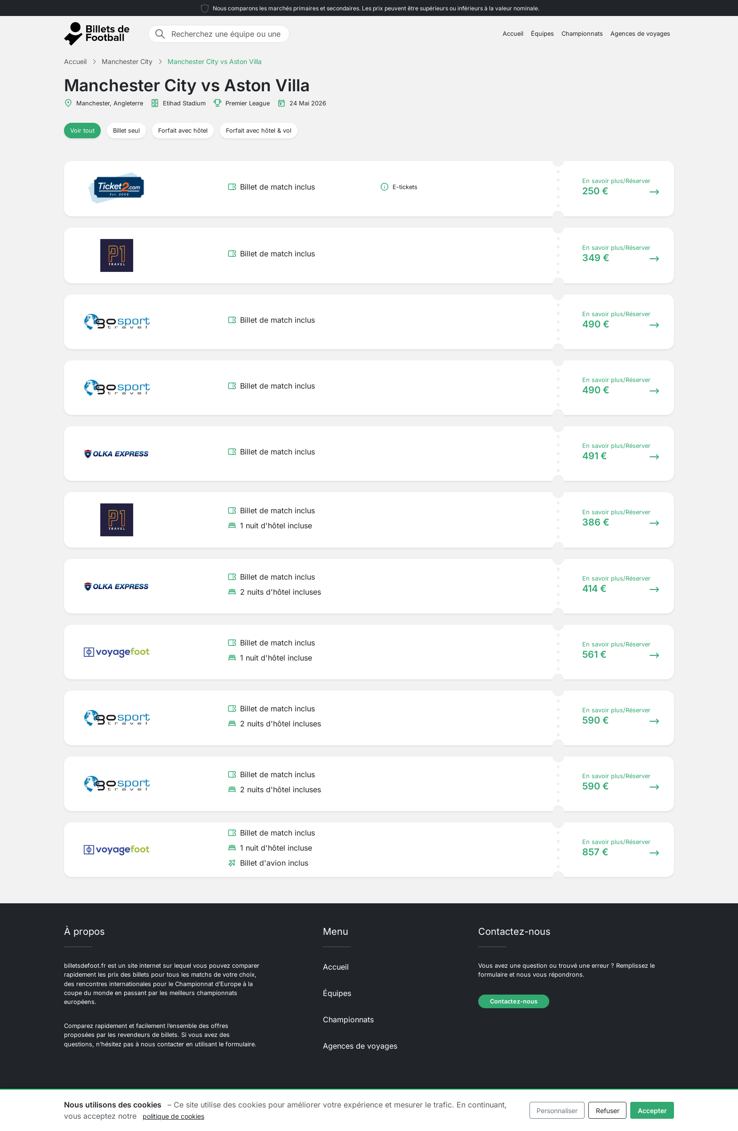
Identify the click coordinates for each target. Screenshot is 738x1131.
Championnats (582, 33)
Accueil (513, 33)
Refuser (607, 1111)
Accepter (652, 1111)
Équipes (542, 33)
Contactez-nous (513, 1001)
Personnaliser (557, 1111)
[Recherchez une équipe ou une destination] (227, 33)
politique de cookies (173, 1116)
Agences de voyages (640, 33)
